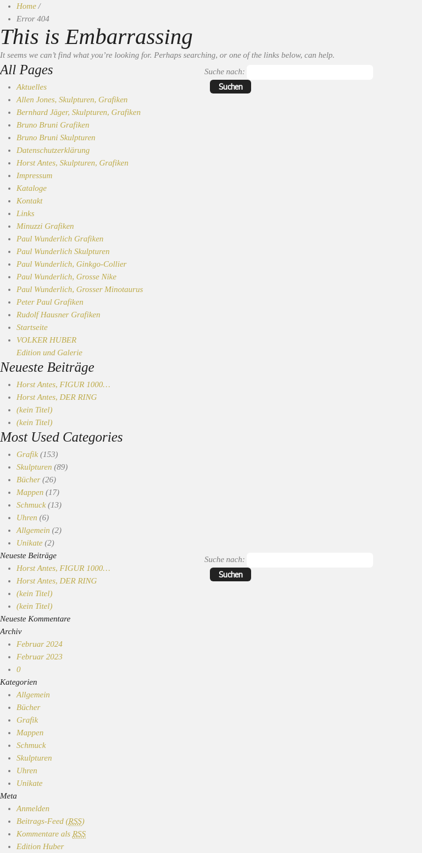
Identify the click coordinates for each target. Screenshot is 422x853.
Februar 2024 (39, 644)
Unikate (29, 542)
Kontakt (29, 200)
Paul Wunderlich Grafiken (59, 238)
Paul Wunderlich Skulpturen (62, 251)
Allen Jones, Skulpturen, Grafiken (71, 99)
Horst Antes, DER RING (56, 397)
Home (26, 6)
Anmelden (32, 808)
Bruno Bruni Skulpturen (56, 137)
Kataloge (31, 188)
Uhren (26, 517)
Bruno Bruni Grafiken (53, 124)
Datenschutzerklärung (53, 150)
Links (25, 213)
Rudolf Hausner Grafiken (58, 314)
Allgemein (33, 530)
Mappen (29, 492)
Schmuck (31, 504)
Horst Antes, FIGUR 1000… (63, 384)
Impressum (34, 175)
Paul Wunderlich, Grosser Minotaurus (79, 289)
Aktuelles (31, 86)
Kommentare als (51, 834)
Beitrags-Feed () (50, 821)
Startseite (32, 327)
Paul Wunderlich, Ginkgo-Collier (71, 264)
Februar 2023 (39, 656)
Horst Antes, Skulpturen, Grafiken (72, 162)
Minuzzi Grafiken (45, 226)
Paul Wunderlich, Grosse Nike (66, 276)
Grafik (27, 454)
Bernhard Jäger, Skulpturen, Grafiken (78, 112)
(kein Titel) (34, 409)
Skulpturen (34, 467)
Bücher (28, 479)
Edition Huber (40, 846)
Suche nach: (224, 71)
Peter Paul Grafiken (50, 302)
